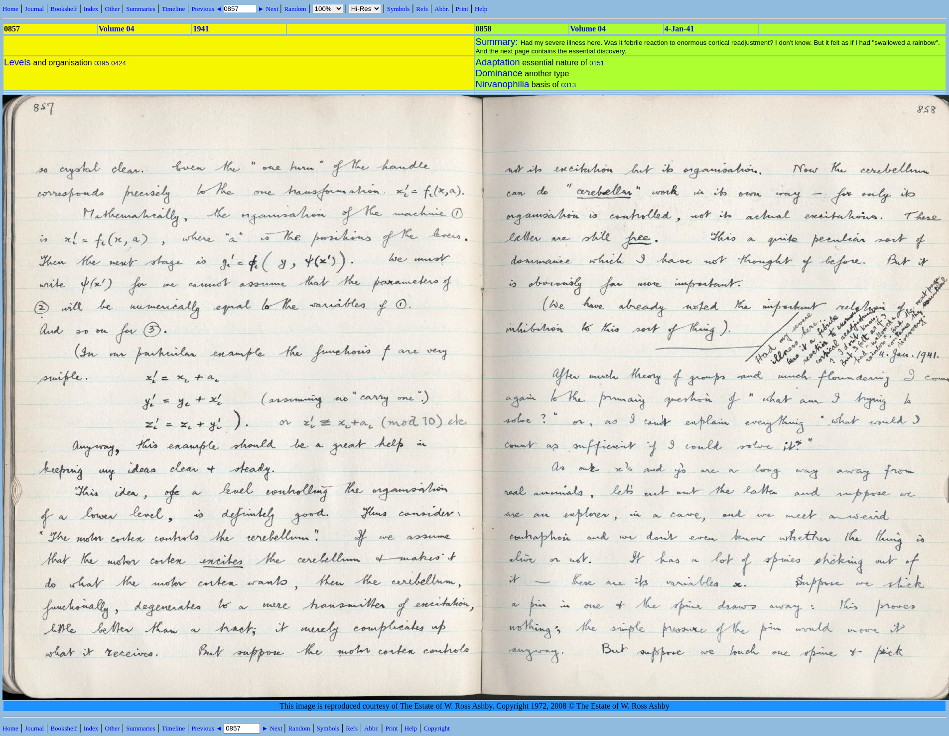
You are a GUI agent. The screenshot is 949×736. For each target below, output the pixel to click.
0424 (118, 63)
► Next (268, 8)
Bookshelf (63, 8)
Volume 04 (117, 28)
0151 (596, 63)
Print (462, 8)
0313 (568, 85)
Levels (17, 62)
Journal (34, 8)
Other (112, 8)
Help (481, 8)
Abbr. (441, 8)
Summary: (498, 41)
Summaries (140, 8)
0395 (101, 63)
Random (295, 8)
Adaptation (498, 62)
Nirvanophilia (503, 84)
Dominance (499, 73)
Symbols (398, 8)
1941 (201, 28)
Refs (422, 8)
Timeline (173, 8)
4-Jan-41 (679, 28)
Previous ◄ (207, 8)
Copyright (436, 728)
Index (91, 8)
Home (10, 8)
